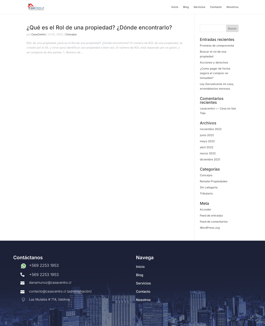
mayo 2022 (207, 141)
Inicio (174, 7)
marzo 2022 (208, 153)
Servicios (199, 7)
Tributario (206, 193)
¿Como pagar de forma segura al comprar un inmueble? (215, 73)
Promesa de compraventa (217, 45)
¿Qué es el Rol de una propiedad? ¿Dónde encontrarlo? (99, 27)
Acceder (205, 209)
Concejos (71, 34)
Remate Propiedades (213, 181)
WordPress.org (210, 227)
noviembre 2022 (211, 129)
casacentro (207, 108)
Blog (186, 7)
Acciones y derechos (214, 62)
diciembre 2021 (210, 159)
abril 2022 (206, 147)
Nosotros (233, 7)
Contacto (216, 7)
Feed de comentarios (214, 221)
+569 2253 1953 (44, 265)
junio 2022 (207, 135)
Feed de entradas (211, 215)
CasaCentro (38, 34)
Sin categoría (209, 187)
